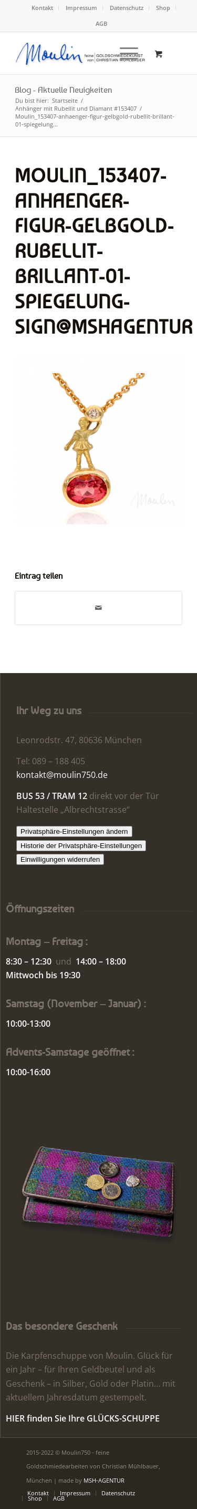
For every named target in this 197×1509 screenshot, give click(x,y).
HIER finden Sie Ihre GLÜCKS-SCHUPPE (83, 1418)
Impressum (81, 8)
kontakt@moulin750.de (62, 775)
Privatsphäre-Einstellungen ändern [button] (74, 831)
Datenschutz (126, 8)
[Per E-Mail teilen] (98, 607)
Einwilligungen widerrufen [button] (60, 859)
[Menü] (123, 53)
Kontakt (42, 8)
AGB (101, 23)
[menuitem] (42, 8)
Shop (163, 8)
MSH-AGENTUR (104, 1480)
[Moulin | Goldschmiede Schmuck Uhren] (82, 53)
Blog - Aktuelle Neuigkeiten (63, 89)
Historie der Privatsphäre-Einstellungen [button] (81, 846)
